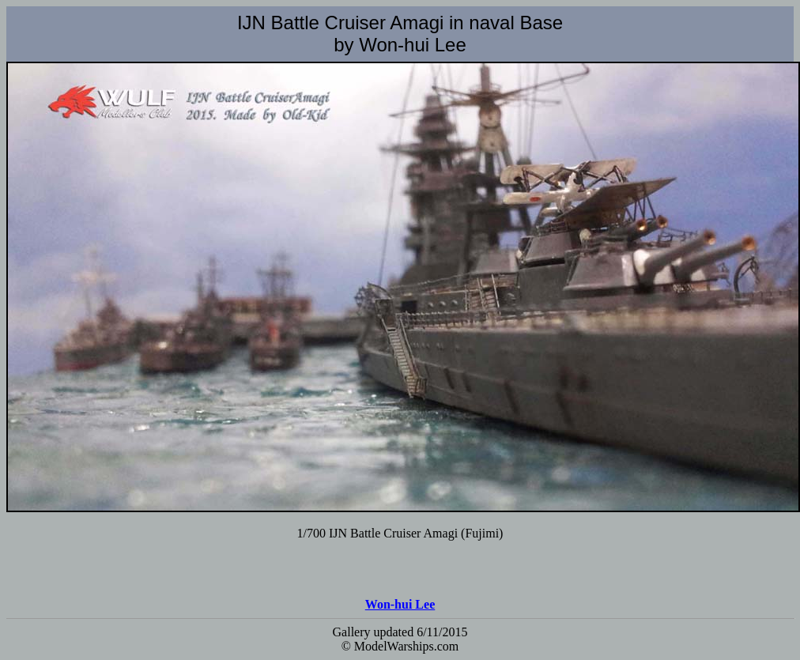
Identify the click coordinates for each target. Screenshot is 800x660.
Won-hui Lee (400, 604)
